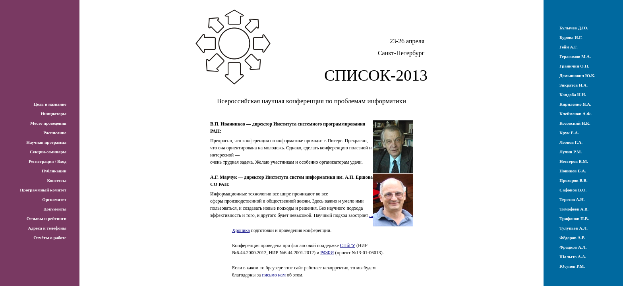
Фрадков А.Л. (572, 247)
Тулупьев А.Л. (573, 228)
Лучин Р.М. (570, 151)
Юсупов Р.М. (572, 266)
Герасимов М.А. (575, 56)
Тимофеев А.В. (573, 209)
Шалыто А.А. (572, 256)
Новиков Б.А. (572, 170)
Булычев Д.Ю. (573, 27)
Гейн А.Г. (568, 46)
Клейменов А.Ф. (575, 113)
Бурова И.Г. (570, 37)
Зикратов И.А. (573, 85)
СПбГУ (347, 245)
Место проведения (48, 123)
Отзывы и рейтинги (46, 218)
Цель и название (49, 104)
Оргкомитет (54, 199)
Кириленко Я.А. (575, 104)
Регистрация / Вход (47, 161)
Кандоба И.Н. (572, 94)
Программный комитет (43, 189)
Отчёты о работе (49, 237)
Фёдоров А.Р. (572, 237)
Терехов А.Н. (572, 199)
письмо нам (274, 275)
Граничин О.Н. (574, 66)
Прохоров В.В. (573, 180)
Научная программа (46, 142)
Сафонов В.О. (572, 189)
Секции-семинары (48, 151)
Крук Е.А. (569, 132)
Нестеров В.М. (573, 161)
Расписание (54, 132)
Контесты (56, 180)
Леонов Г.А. (570, 142)
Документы (55, 209)
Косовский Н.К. (574, 123)
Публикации (54, 170)
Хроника (241, 230)
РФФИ (327, 252)
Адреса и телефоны (47, 228)
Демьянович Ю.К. (577, 75)
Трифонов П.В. (574, 218)
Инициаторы (53, 113)
